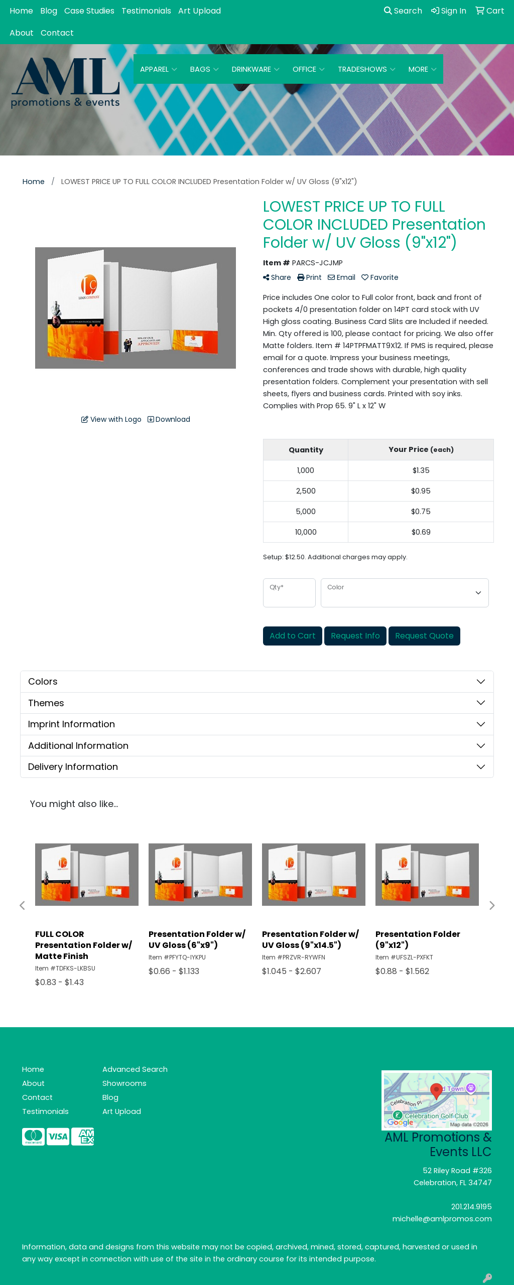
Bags (204, 69)
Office (309, 69)
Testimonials (146, 11)
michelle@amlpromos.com (442, 1219)
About (22, 33)
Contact (57, 33)
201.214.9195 (471, 1207)
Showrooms (124, 1083)
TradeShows (367, 69)
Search (403, 11)
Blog (48, 11)
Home (21, 11)
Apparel (158, 69)
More (423, 69)
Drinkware (256, 69)
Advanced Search (135, 1069)
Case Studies (89, 11)
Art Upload (199, 11)
